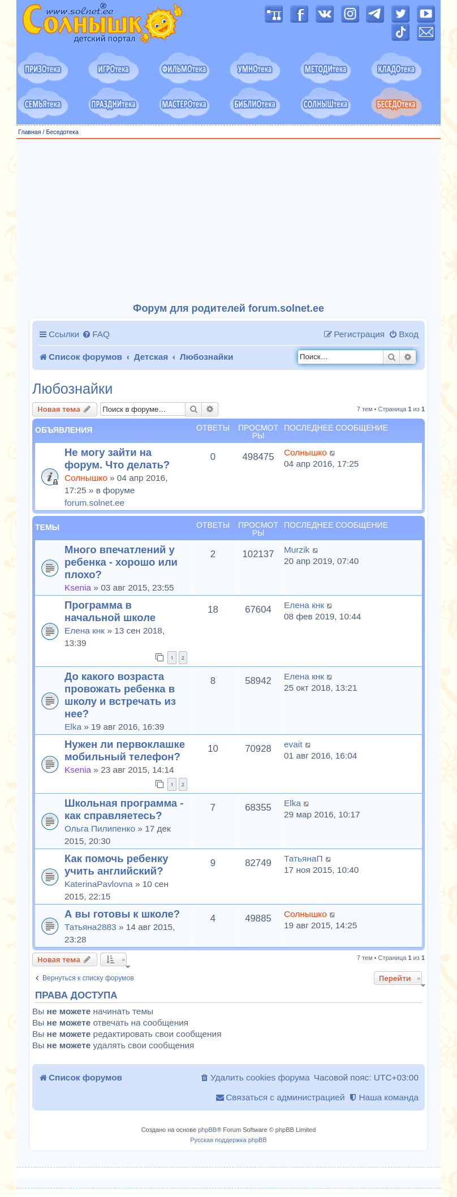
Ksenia (77, 587)
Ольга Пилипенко (99, 828)
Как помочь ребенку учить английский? (116, 864)
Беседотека (62, 131)
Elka (72, 726)
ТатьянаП (303, 858)
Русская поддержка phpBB (228, 1139)
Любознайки (72, 389)
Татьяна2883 (90, 927)
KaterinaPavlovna (98, 884)
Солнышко (85, 478)
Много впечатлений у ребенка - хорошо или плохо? (121, 562)
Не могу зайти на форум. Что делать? (117, 458)
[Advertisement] (228, 221)
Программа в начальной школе (110, 611)
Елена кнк (84, 630)
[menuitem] (96, 334)
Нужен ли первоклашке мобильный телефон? (124, 750)
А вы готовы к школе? (122, 914)
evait (293, 744)
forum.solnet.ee (94, 502)
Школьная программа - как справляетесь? (123, 809)
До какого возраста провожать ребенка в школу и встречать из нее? (120, 695)
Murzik (296, 549)
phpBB (207, 1129)
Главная (29, 131)
